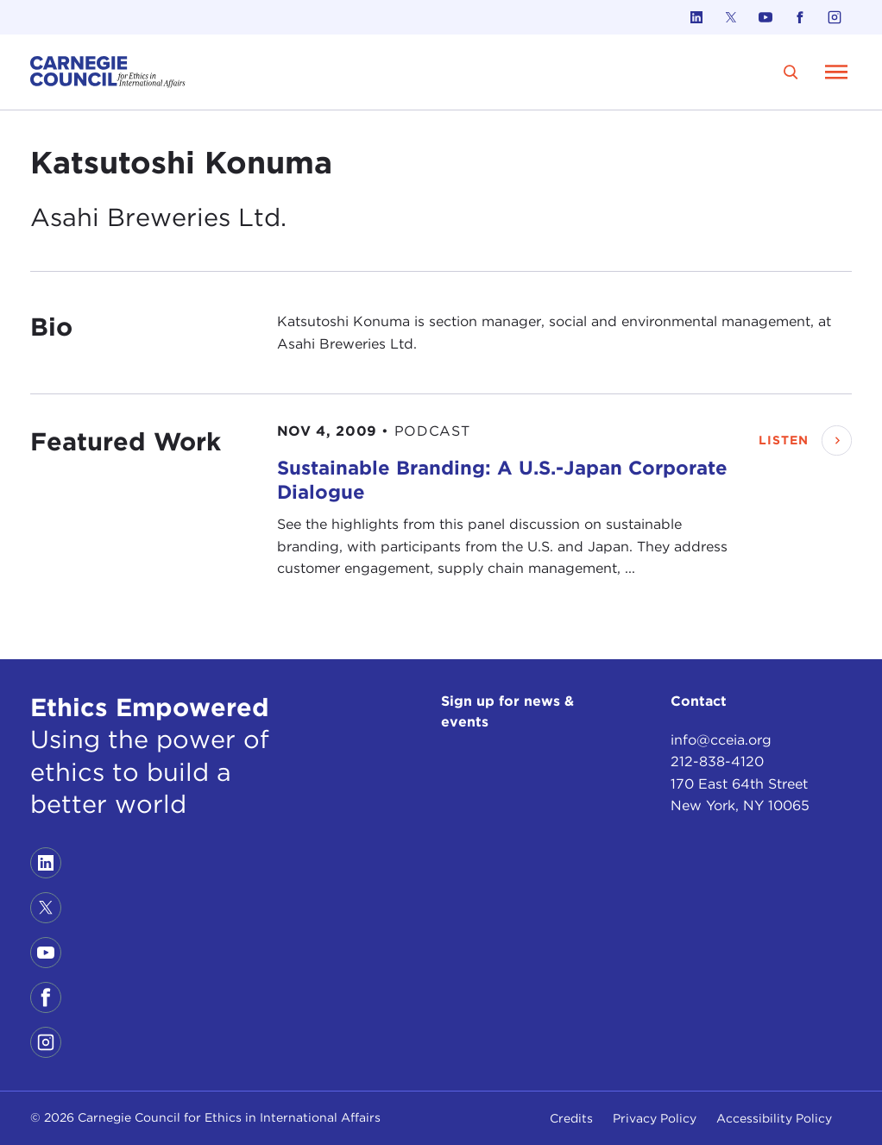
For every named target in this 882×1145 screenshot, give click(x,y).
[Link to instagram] (834, 17)
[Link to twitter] (731, 17)
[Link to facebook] (800, 17)
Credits (571, 1118)
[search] (791, 72)
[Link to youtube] (765, 17)
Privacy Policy (654, 1118)
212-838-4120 (717, 761)
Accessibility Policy (774, 1118)
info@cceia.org (721, 740)
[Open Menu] (836, 71)
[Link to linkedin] (696, 17)
